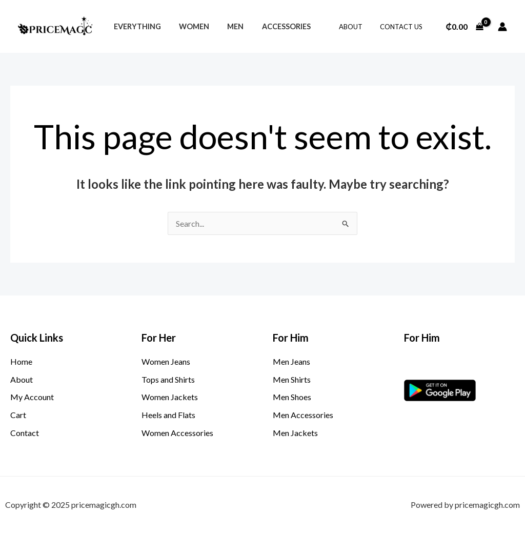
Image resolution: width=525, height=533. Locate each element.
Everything (135, 26)
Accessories (274, 26)
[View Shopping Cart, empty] (464, 26)
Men (227, 26)
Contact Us (403, 27)
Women (189, 26)
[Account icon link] (502, 26)
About (357, 27)
